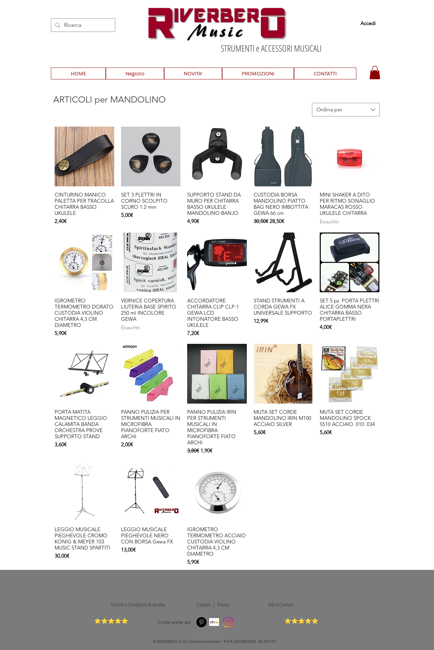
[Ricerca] (82, 25)
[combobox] (346, 109)
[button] (374, 72)
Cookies (202, 604)
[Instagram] (228, 622)
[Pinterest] (201, 622)
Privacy (223, 604)
